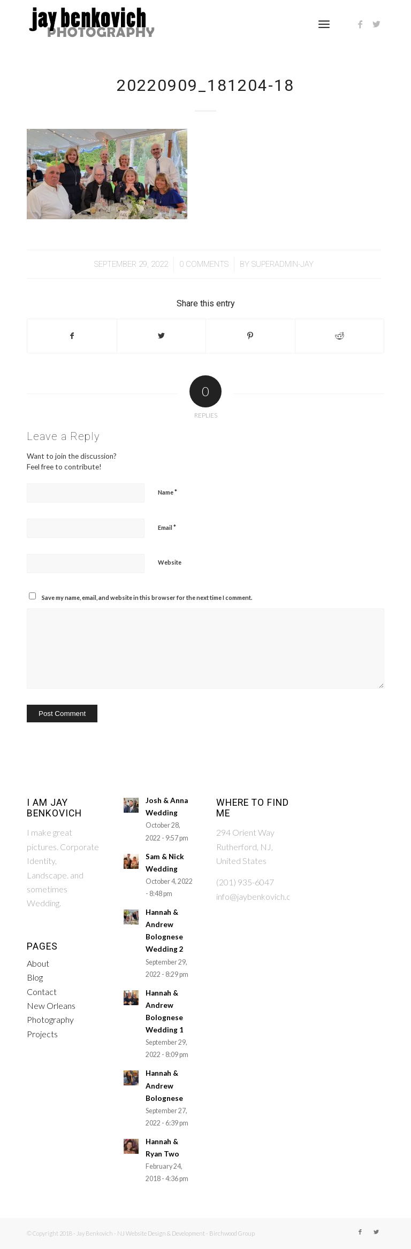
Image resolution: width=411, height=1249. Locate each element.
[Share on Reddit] (339, 335)
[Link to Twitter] (376, 24)
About (38, 963)
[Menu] (324, 24)
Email (167, 527)
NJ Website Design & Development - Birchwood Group (186, 1233)
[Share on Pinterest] (250, 335)
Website (169, 562)
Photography (50, 1019)
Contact (42, 991)
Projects (42, 1034)
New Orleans (51, 1005)
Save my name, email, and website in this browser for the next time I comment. (147, 597)
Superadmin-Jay (283, 264)
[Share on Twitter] (161, 335)
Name (167, 492)
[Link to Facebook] (360, 24)
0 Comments (204, 264)
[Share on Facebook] (72, 335)
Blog (35, 977)
